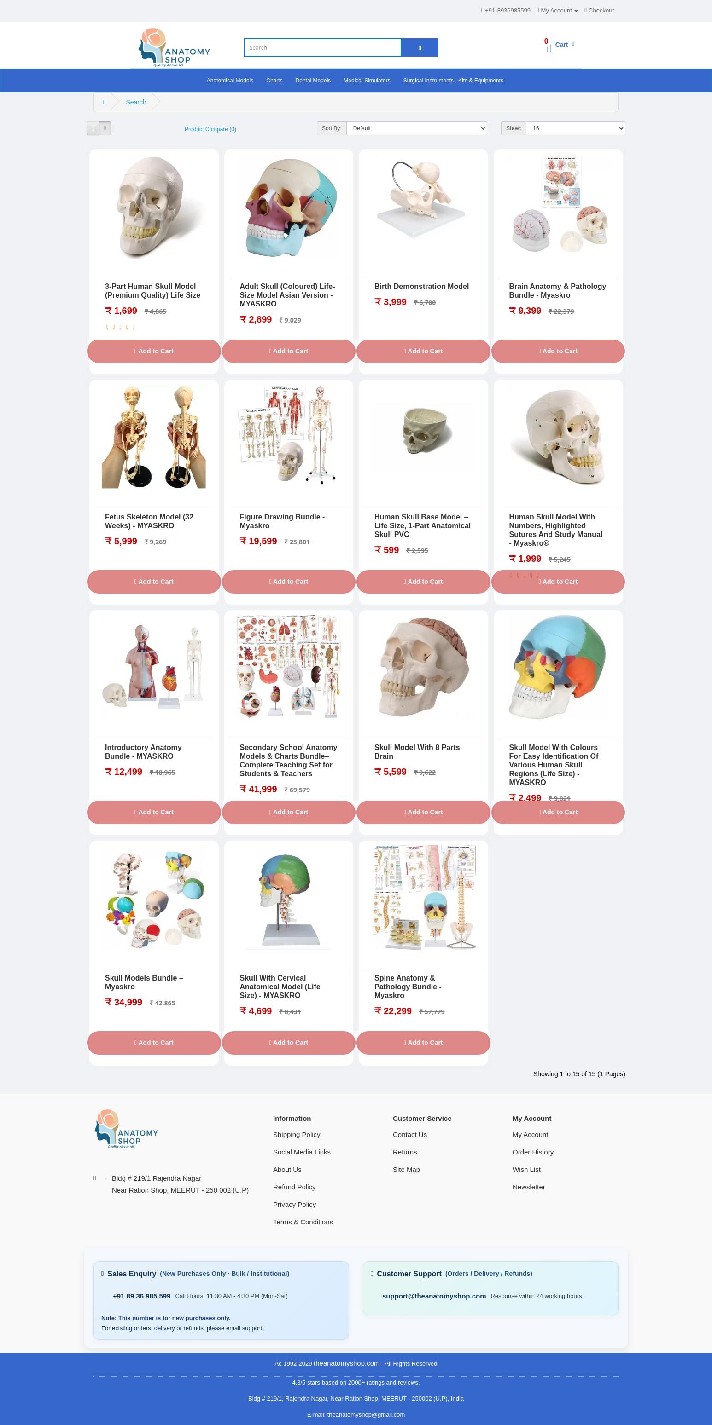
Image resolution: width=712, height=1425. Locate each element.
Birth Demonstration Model (421, 286)
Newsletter (529, 1187)
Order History (533, 1152)
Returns (405, 1152)
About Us (287, 1169)
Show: (513, 128)
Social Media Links (302, 1152)
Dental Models (313, 80)
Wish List (527, 1169)
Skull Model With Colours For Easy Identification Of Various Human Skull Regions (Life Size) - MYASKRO (554, 765)
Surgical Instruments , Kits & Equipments (453, 80)
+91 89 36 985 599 (142, 1296)
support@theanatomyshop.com (434, 1296)
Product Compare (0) (210, 129)
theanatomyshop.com (346, 1363)
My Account (531, 1134)
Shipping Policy (297, 1134)
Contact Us (410, 1134)
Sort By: (332, 128)
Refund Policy (294, 1187)
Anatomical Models (230, 80)
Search (136, 102)
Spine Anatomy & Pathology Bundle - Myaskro (408, 986)
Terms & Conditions (303, 1222)
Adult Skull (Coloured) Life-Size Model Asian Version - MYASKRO (287, 295)
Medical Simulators (367, 80)
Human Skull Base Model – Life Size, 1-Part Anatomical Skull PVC (422, 525)
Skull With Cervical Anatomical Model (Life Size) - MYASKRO (280, 986)
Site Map (406, 1169)
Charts (274, 80)
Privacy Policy (294, 1204)
